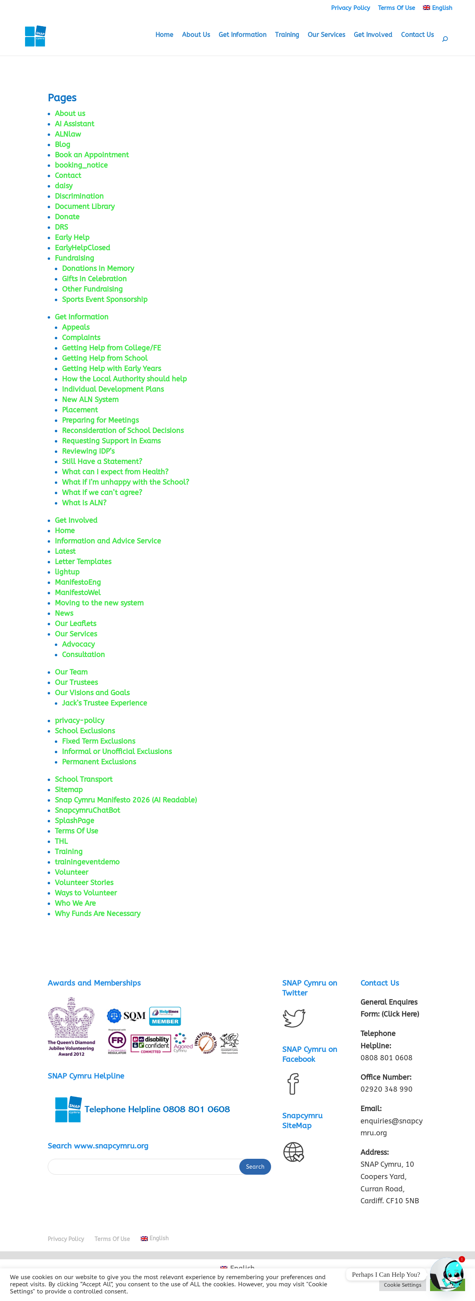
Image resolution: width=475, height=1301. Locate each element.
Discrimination (79, 196)
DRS (61, 227)
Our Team (71, 672)
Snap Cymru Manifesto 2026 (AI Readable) (126, 800)
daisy (63, 186)
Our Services (326, 35)
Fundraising (74, 258)
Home (164, 35)
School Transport (83, 779)
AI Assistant (74, 124)
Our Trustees (76, 682)
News (64, 613)
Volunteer (71, 872)
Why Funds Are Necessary (97, 913)
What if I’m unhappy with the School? (125, 482)
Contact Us (417, 35)
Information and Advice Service (108, 541)
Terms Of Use (396, 8)
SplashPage (74, 820)
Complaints (81, 337)
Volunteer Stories (84, 882)
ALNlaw (68, 134)
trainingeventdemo (87, 862)
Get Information (242, 35)
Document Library (84, 206)
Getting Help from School (104, 358)
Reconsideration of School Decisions (123, 430)
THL (61, 841)
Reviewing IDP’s (88, 451)
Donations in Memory (98, 268)
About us (70, 113)
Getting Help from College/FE (111, 348)
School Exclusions (85, 731)
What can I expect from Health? (115, 472)
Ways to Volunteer (86, 893)
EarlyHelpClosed (82, 248)
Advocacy (78, 644)
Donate (67, 217)
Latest (65, 551)
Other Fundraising (92, 289)
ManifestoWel (78, 592)
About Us (196, 35)
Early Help (72, 237)
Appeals (75, 327)
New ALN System (90, 399)
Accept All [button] (447, 1285)
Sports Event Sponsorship (104, 299)
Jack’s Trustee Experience (104, 703)
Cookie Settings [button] (402, 1285)
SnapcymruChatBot (87, 810)
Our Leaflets (75, 623)
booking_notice (81, 165)
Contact (68, 175)
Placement (80, 410)
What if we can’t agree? (102, 492)
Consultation (83, 654)
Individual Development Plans (113, 389)
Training (287, 35)
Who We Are (75, 903)
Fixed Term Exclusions (98, 741)
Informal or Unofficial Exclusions (117, 751)
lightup (67, 572)
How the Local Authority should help (124, 379)
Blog (62, 144)
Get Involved (373, 35)
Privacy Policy (350, 8)
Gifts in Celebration (94, 279)
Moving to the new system (99, 603)
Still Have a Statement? (102, 461)
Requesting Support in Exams (111, 441)
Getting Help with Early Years (111, 368)
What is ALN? (84, 503)
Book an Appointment (92, 155)
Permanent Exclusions (99, 762)
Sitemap (69, 789)
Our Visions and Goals (92, 692)
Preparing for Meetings (100, 420)
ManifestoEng (78, 582)
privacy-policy (79, 720)
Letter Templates (83, 561)
